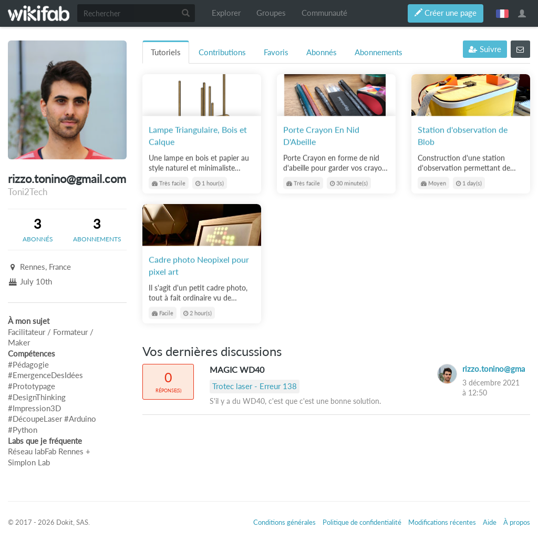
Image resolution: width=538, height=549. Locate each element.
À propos (516, 522)
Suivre (485, 49)
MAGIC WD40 (237, 369)
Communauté (324, 12)
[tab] (37, 229)
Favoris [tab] (276, 52)
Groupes (271, 12)
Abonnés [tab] (321, 52)
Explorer (226, 12)
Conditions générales (284, 522)
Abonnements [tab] (378, 52)
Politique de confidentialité (362, 522)
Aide (489, 522)
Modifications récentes (442, 522)
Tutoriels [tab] (166, 52)
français (502, 13)
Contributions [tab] (222, 52)
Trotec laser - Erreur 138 (254, 386)
